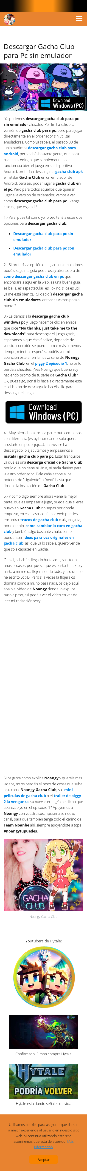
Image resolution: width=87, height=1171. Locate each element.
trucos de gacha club (39, 519)
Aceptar (44, 1159)
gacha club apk (69, 171)
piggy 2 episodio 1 (51, 363)
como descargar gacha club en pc (34, 276)
